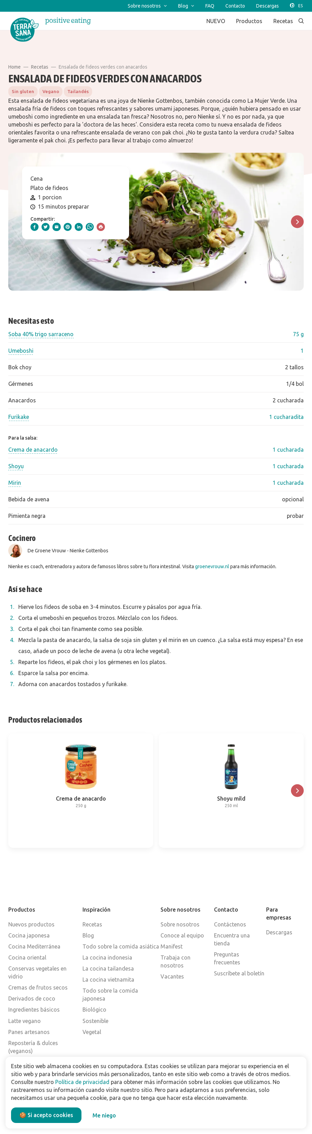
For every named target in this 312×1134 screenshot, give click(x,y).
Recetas (39, 67)
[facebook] (34, 227)
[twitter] (45, 227)
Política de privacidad (82, 1082)
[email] (56, 227)
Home (14, 67)
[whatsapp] (90, 227)
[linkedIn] (79, 227)
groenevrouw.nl (212, 566)
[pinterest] (68, 227)
